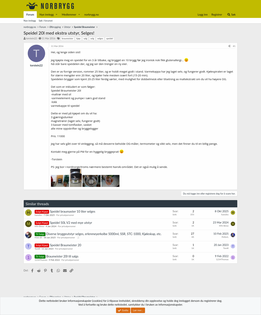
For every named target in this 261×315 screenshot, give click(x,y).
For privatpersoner (65, 215)
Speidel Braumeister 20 (65, 245)
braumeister (67, 38)
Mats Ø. (38, 237)
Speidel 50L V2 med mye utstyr (71, 223)
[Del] (229, 46)
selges (100, 38)
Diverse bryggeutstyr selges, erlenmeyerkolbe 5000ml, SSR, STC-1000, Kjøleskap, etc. (103, 234)
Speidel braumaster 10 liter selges (72, 211)
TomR (37, 248)
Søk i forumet (46, 20)
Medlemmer (69, 14)
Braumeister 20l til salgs (62, 256)
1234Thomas (41, 260)
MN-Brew (39, 226)
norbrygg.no (91, 14)
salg (85, 38)
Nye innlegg (47, 14)
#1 (234, 46)
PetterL (225, 237)
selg (92, 38)
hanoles (38, 215)
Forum (30, 14)
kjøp (78, 38)
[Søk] (231, 14)
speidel (109, 38)
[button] (56, 14)
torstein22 (31, 38)
